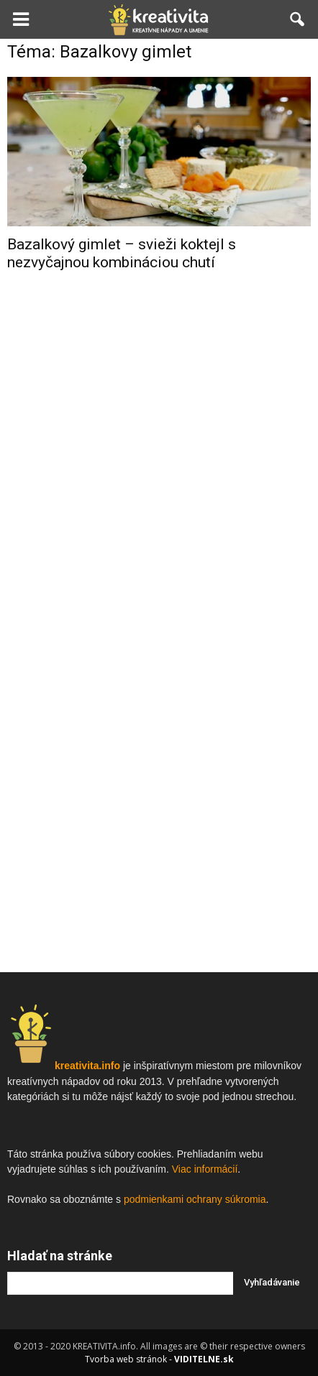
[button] (298, 19)
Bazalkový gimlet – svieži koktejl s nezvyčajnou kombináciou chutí (121, 253)
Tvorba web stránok (126, 1359)
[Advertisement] (159, 511)
